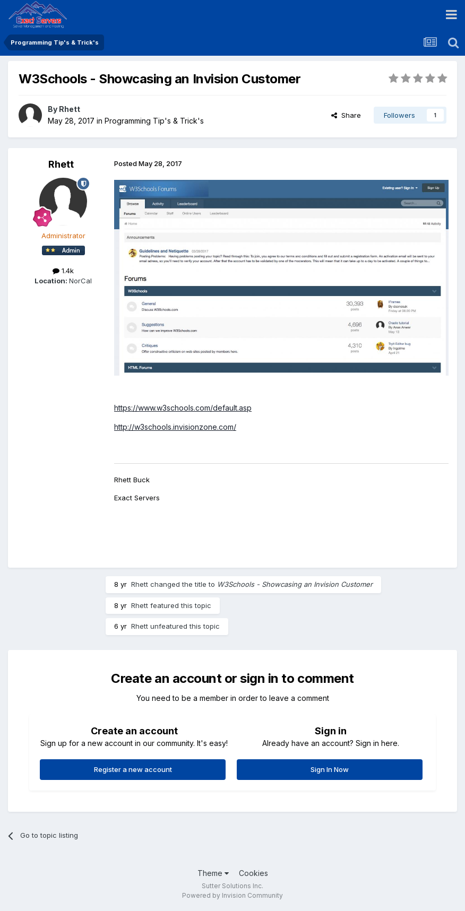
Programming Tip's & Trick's (154, 120)
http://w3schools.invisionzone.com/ (175, 426)
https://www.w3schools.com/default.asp (183, 407)
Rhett (69, 109)
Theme (213, 873)
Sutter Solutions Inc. (232, 886)
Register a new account (133, 769)
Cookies (253, 873)
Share (346, 115)
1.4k (63, 270)
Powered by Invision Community (232, 895)
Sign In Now (330, 769)
